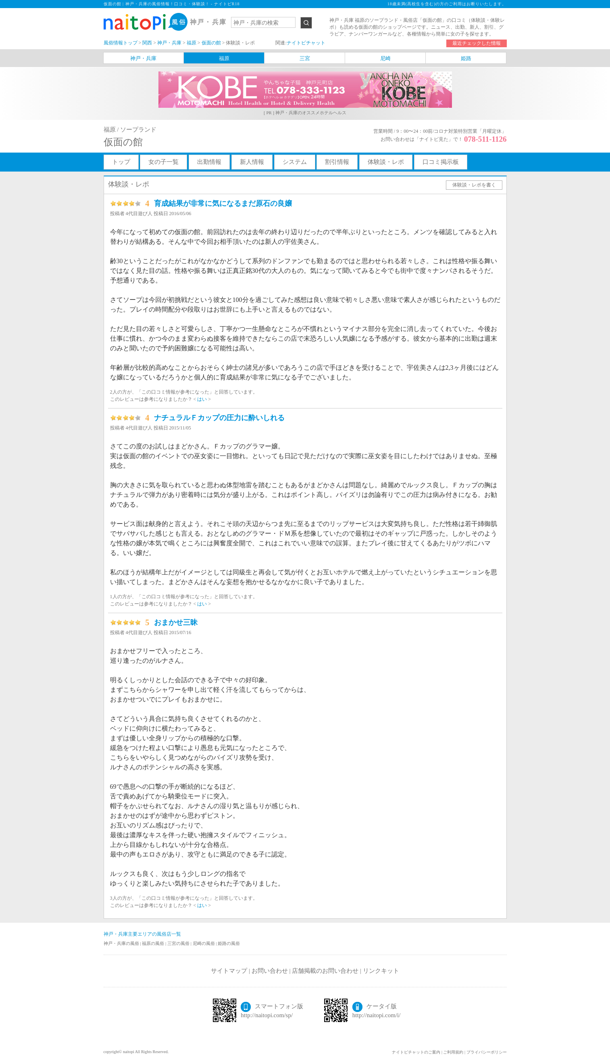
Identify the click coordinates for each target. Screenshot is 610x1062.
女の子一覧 (163, 162)
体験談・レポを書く (474, 185)
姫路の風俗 (229, 943)
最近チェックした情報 (476, 43)
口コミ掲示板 (441, 162)
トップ (121, 162)
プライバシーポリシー (486, 1052)
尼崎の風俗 (204, 943)
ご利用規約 (453, 1052)
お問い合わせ (270, 971)
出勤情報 (209, 162)
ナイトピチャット (306, 43)
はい (202, 399)
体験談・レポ (386, 162)
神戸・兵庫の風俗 (122, 943)
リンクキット (381, 971)
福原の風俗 (153, 943)
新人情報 (252, 162)
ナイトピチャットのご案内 (416, 1052)
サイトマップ (229, 971)
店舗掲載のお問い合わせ (325, 971)
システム (295, 162)
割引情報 (337, 162)
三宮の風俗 (179, 943)
